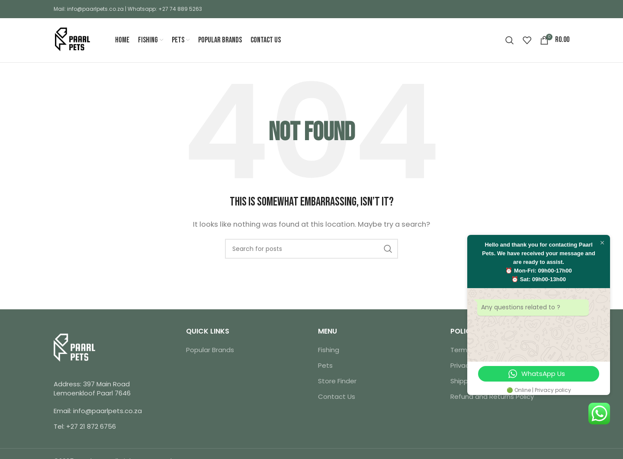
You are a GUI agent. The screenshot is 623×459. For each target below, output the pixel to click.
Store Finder (337, 381)
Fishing (328, 350)
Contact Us (336, 397)
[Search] (509, 40)
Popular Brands (210, 350)
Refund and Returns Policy (492, 397)
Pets (325, 366)
